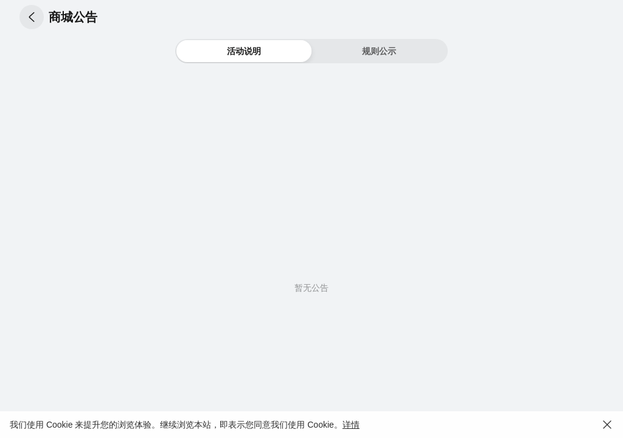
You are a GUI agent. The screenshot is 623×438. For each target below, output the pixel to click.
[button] (31, 17)
